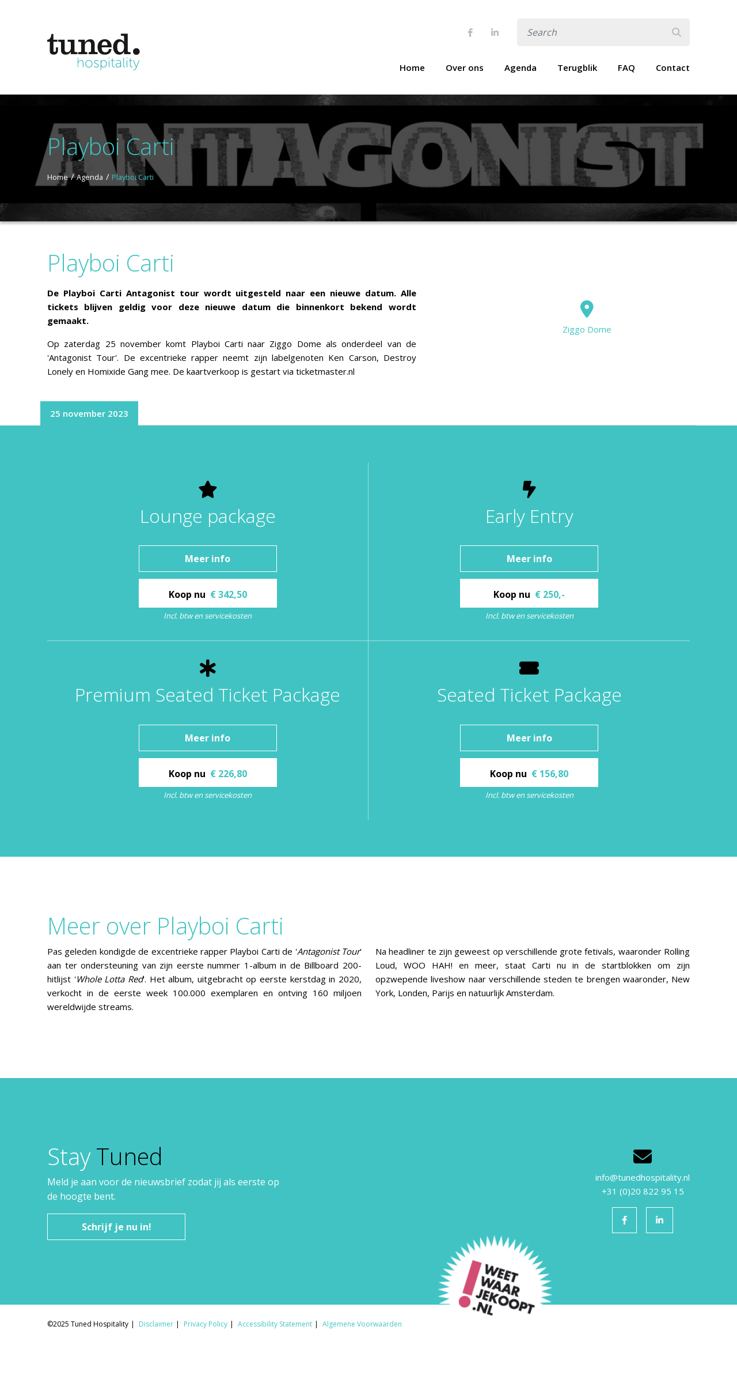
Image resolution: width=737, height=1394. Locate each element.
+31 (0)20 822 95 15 (643, 1191)
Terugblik (577, 67)
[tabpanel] (368, 641)
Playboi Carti (133, 177)
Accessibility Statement (275, 1324)
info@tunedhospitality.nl (642, 1177)
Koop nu (208, 594)
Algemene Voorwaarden (362, 1324)
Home (412, 67)
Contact (673, 67)
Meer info (207, 558)
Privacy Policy (205, 1324)
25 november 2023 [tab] (89, 413)
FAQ (626, 67)
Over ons (465, 67)
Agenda (520, 67)
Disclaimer (156, 1324)
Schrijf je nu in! (116, 1226)
